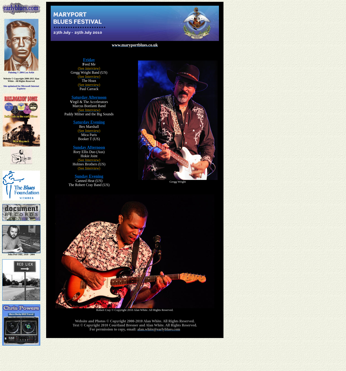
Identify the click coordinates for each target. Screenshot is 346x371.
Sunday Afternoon (89, 147)
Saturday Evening (89, 122)
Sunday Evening (89, 176)
